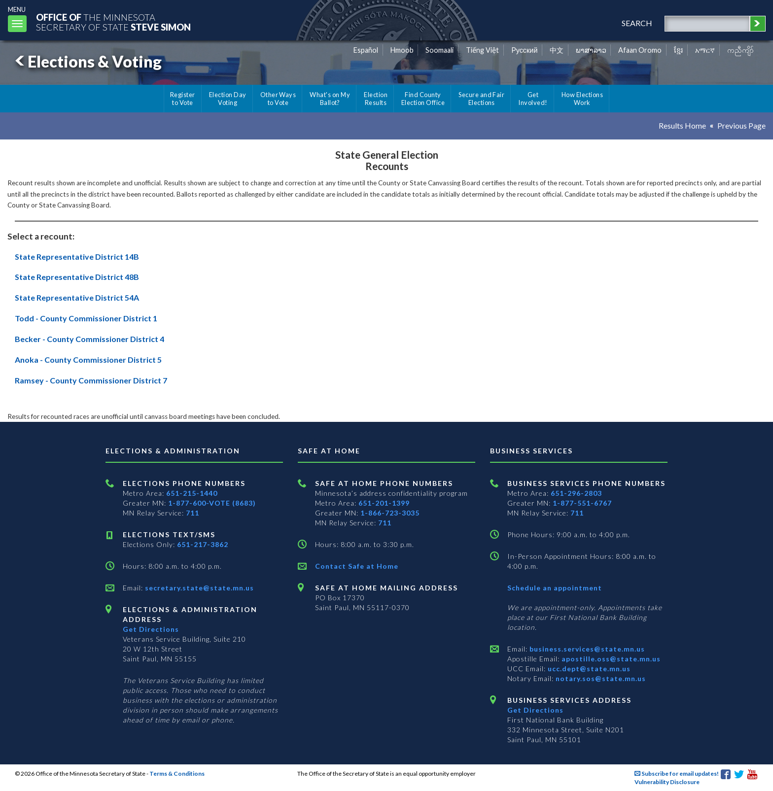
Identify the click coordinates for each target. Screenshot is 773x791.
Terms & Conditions (177, 773)
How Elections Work (582, 98)
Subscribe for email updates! (676, 773)
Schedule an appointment (554, 588)
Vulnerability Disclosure (667, 782)
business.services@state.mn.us (586, 649)
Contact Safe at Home (356, 566)
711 (192, 513)
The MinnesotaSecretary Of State (113, 22)
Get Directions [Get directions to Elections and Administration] (151, 629)
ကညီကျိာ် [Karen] (740, 50)
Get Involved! (532, 98)
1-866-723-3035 (390, 513)
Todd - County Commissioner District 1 (86, 318)
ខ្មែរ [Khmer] (678, 50)
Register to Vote (182, 98)
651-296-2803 (576, 493)
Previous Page (741, 125)
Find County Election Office (423, 98)
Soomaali (439, 50)
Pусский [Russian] (524, 50)
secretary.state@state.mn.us (198, 588)
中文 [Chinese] (556, 50)
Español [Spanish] (365, 50)
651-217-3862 (202, 544)
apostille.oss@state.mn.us (610, 658)
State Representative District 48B (77, 276)
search (637, 23)
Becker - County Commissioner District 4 (89, 339)
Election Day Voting (227, 98)
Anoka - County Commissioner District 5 (88, 359)
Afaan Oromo (640, 50)
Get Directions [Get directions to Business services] (535, 710)
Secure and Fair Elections (481, 98)
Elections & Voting (87, 61)
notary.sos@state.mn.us (600, 678)
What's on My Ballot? (330, 98)
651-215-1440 (191, 493)
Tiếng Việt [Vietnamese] (482, 50)
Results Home (682, 125)
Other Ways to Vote (278, 98)
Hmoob (402, 50)
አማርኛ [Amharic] (705, 50)
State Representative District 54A (77, 297)
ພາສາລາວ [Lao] (591, 50)
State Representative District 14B (77, 256)
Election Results (375, 98)
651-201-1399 (384, 503)
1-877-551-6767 (582, 503)
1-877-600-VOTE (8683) (212, 503)
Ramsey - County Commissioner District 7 (91, 380)
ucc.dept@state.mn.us (588, 668)
